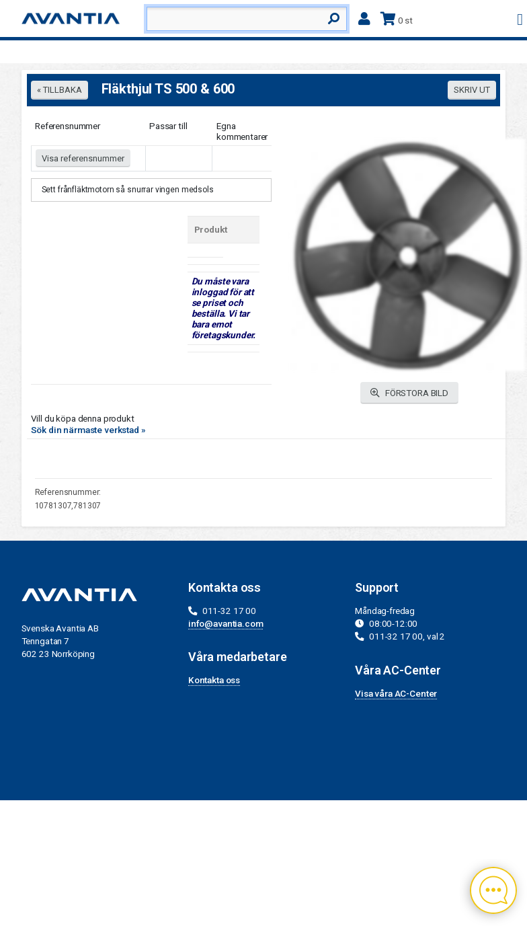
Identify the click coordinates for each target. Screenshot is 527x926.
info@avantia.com (226, 623)
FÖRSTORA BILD (409, 393)
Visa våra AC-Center (396, 693)
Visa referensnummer (83, 158)
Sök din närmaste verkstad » (88, 429)
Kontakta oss (214, 679)
